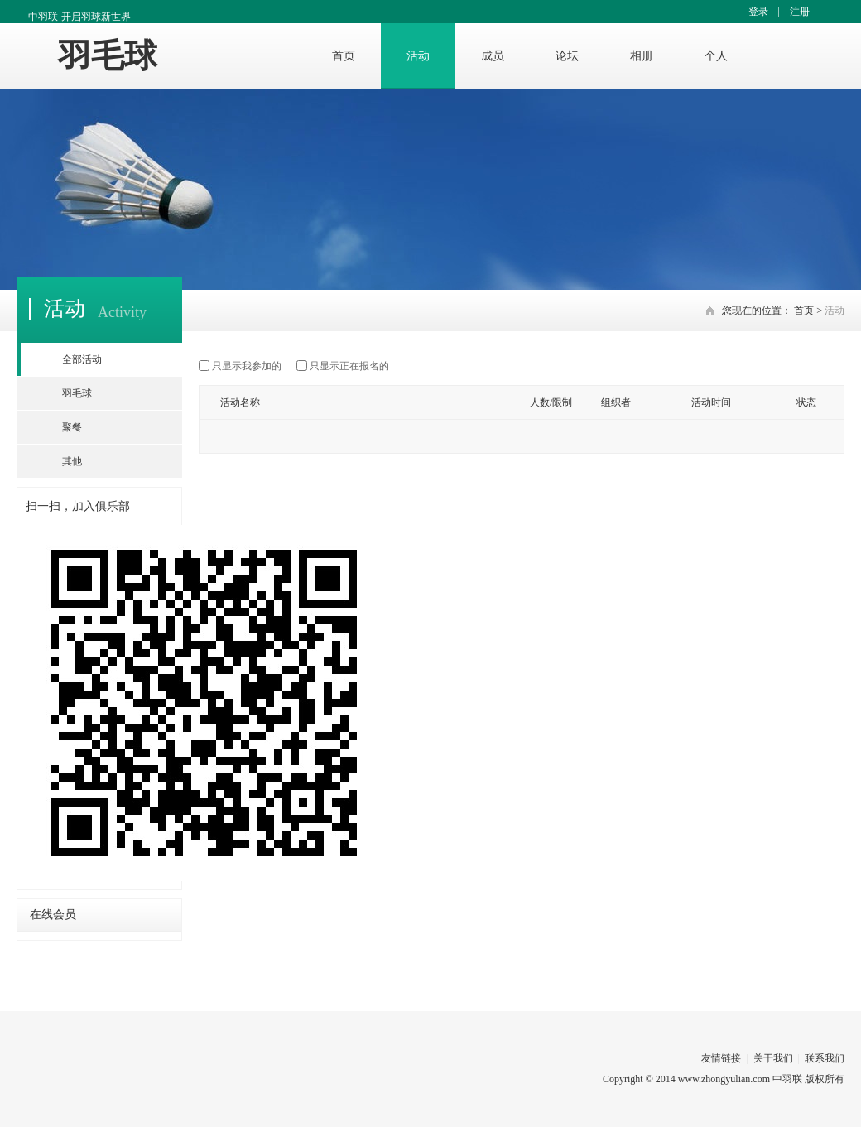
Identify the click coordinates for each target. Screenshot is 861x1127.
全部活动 (82, 359)
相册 (641, 56)
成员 (492, 56)
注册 (800, 11)
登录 (758, 11)
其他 (72, 461)
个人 (716, 56)
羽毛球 (107, 56)
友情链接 (721, 1058)
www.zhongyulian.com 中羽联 (740, 1079)
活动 (418, 56)
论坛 (567, 56)
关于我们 (773, 1058)
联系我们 (824, 1058)
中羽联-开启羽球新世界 (79, 16)
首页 (343, 56)
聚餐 (72, 427)
